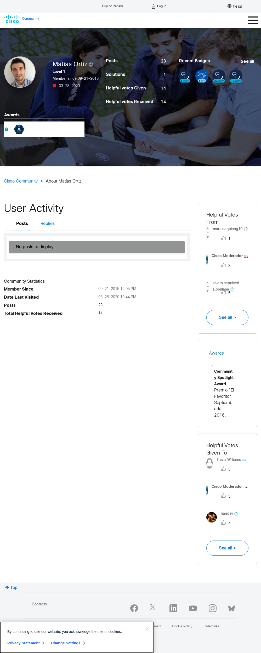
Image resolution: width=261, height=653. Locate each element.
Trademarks (211, 626)
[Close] (147, 628)
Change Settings (66, 643)
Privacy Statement (23, 643)
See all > (227, 317)
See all (247, 62)
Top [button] (14, 588)
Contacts (39, 604)
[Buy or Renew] (112, 5)
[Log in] (159, 6)
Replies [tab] (48, 224)
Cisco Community (21, 181)
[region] (77, 637)
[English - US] (235, 6)
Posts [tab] (22, 224)
